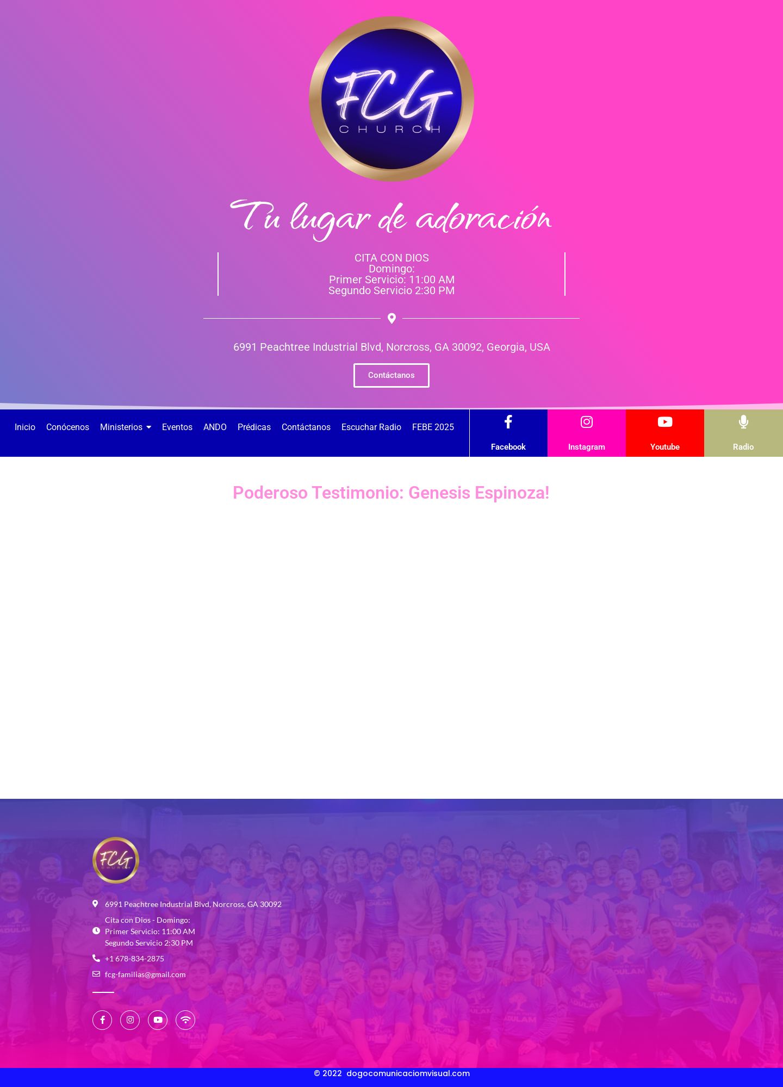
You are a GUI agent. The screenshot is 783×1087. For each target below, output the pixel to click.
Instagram (586, 447)
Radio (743, 447)
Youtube (665, 447)
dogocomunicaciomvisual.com (408, 1073)
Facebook (508, 447)
